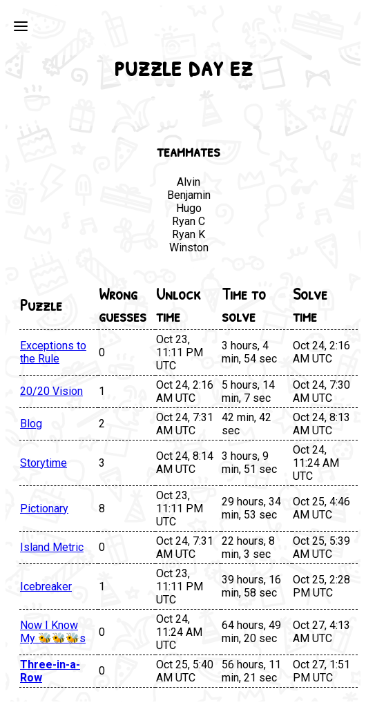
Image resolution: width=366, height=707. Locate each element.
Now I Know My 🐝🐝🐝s (53, 632)
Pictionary (44, 508)
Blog (31, 423)
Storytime (43, 462)
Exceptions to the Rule (53, 352)
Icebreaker (46, 586)
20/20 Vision (51, 391)
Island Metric (52, 547)
